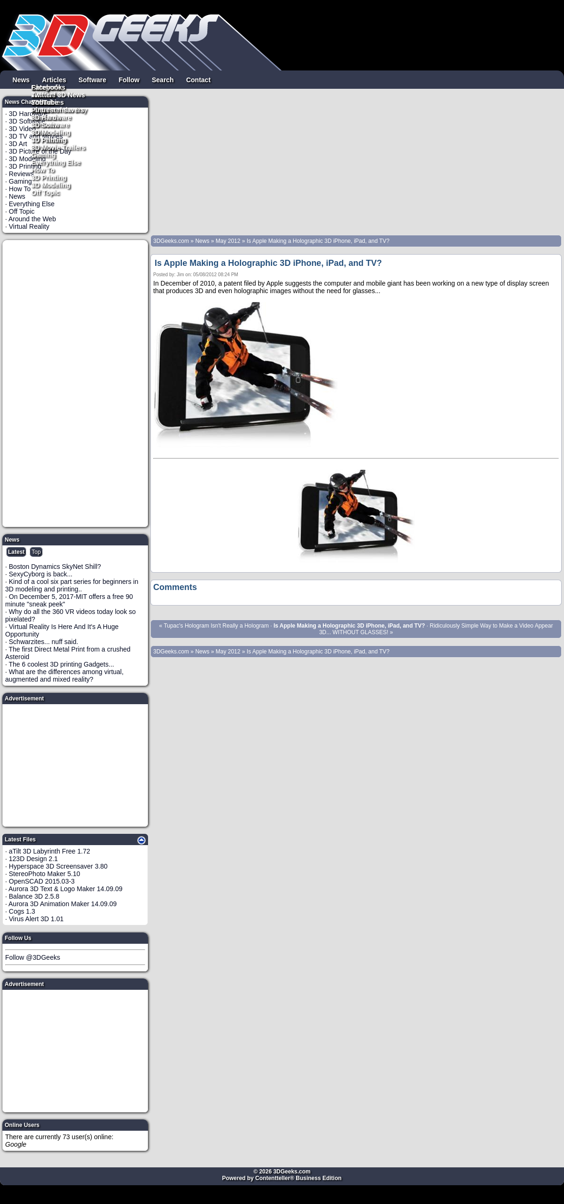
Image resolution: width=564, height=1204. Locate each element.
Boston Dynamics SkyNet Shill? (55, 566)
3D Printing (49, 177)
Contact (198, 79)
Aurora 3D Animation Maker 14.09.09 (62, 904)
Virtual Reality (29, 226)
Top (35, 552)
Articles (54, 79)
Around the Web (32, 219)
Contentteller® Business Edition (298, 1178)
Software (92, 79)
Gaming (43, 154)
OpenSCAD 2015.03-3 (42, 881)
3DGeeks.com (171, 241)
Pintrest (43, 109)
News (21, 79)
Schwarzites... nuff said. (43, 641)
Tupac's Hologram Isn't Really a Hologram (216, 625)
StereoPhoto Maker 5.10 (44, 874)
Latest (16, 552)
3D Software (50, 124)
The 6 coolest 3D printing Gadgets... (61, 664)
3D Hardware (51, 117)
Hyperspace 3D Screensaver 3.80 (58, 866)
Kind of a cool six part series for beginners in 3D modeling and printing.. (71, 585)
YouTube (45, 102)
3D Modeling (50, 184)
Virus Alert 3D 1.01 (36, 919)
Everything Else (56, 162)
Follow (128, 79)
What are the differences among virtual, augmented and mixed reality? (64, 675)
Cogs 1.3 (22, 911)
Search (163, 79)
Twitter (42, 94)
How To (43, 169)
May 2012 (228, 241)
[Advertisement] (75, 383)
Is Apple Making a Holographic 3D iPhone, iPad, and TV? (318, 241)
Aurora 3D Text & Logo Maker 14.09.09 (65, 889)
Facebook (46, 87)
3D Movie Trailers (58, 147)
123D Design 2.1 (33, 858)
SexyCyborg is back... (40, 574)
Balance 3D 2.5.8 (34, 896)
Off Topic (45, 192)
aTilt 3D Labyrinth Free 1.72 (49, 851)
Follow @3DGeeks (32, 957)
